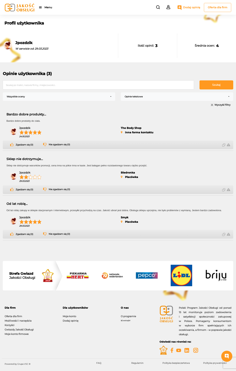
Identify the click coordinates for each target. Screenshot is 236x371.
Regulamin (137, 363)
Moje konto (69, 314)
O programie (128, 314)
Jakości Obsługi (22, 276)
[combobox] (59, 96)
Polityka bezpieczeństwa (176, 363)
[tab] (31, 308)
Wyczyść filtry (222, 105)
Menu (48, 7)
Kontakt (125, 318)
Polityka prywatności (215, 363)
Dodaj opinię (191, 7)
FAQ (98, 363)
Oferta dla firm (217, 7)
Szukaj (216, 84)
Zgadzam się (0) (24, 144)
